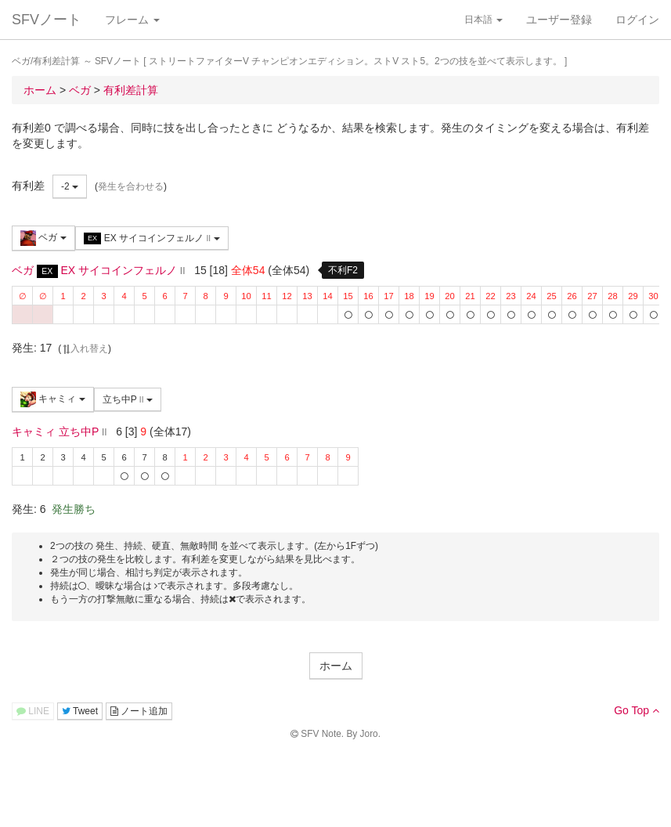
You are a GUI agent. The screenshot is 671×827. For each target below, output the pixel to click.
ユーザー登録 (559, 19)
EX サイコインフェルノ (152, 238)
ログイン (637, 19)
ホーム (335, 665)
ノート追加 (139, 711)
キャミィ (52, 399)
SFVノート (46, 19)
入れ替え (84, 348)
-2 (69, 186)
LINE (32, 711)
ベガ (43, 238)
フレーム (132, 19)
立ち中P (128, 399)
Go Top (636, 710)
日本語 (483, 19)
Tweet (80, 711)
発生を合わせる (131, 186)
